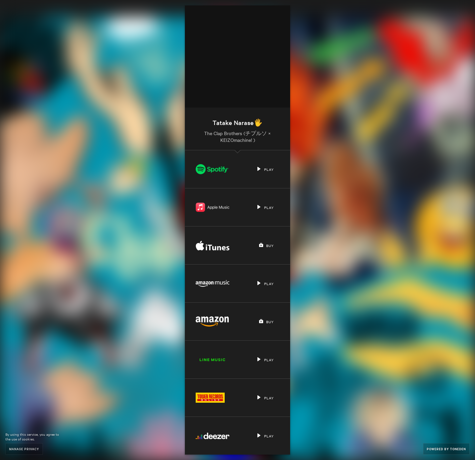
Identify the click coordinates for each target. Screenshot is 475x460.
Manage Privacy (24, 448)
